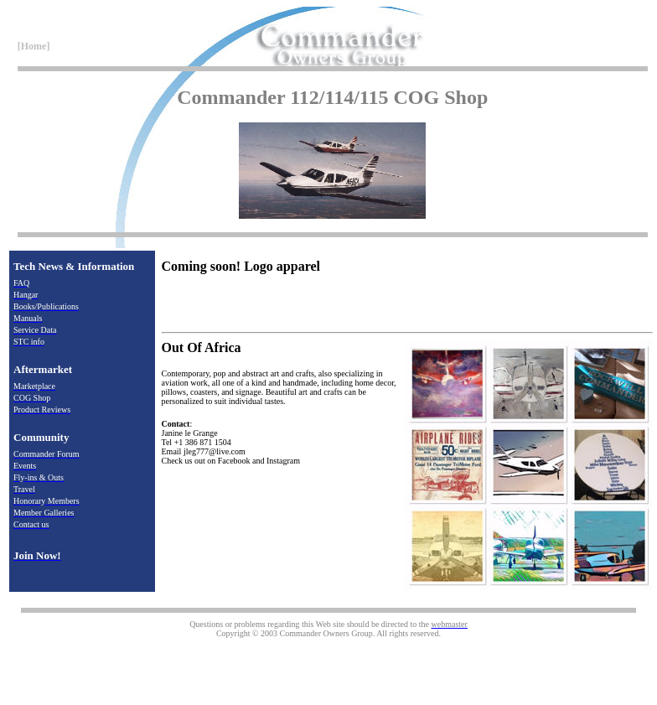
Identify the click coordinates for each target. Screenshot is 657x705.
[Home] (32, 46)
